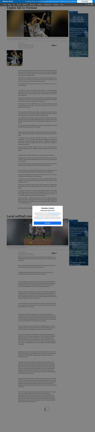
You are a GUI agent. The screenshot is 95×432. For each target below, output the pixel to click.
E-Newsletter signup (46, 1)
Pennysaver (56, 4)
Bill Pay (63, 1)
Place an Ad (35, 1)
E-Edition (28, 1)
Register (74, 1)
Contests (19, 4)
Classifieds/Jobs (47, 4)
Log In (69, 1)
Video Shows (32, 4)
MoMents (39, 4)
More (63, 4)
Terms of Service (51, 212)
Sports (9, 4)
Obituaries (25, 4)
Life (14, 4)
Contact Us (57, 1)
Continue (47, 223)
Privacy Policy (55, 214)
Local (5, 4)
